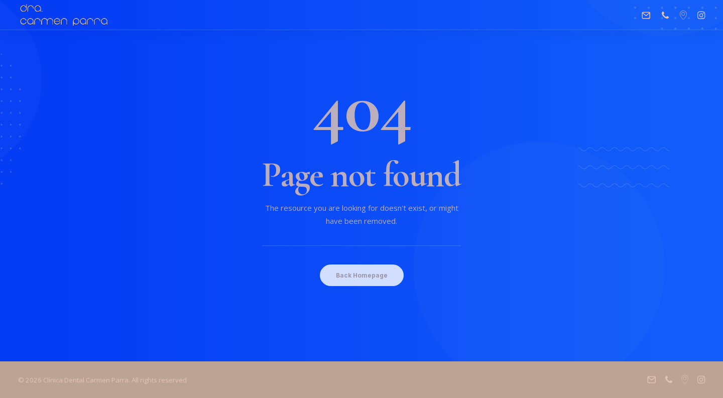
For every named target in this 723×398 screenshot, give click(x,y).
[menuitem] (648, 15)
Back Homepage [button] (362, 275)
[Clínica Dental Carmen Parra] (64, 15)
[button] (648, 15)
